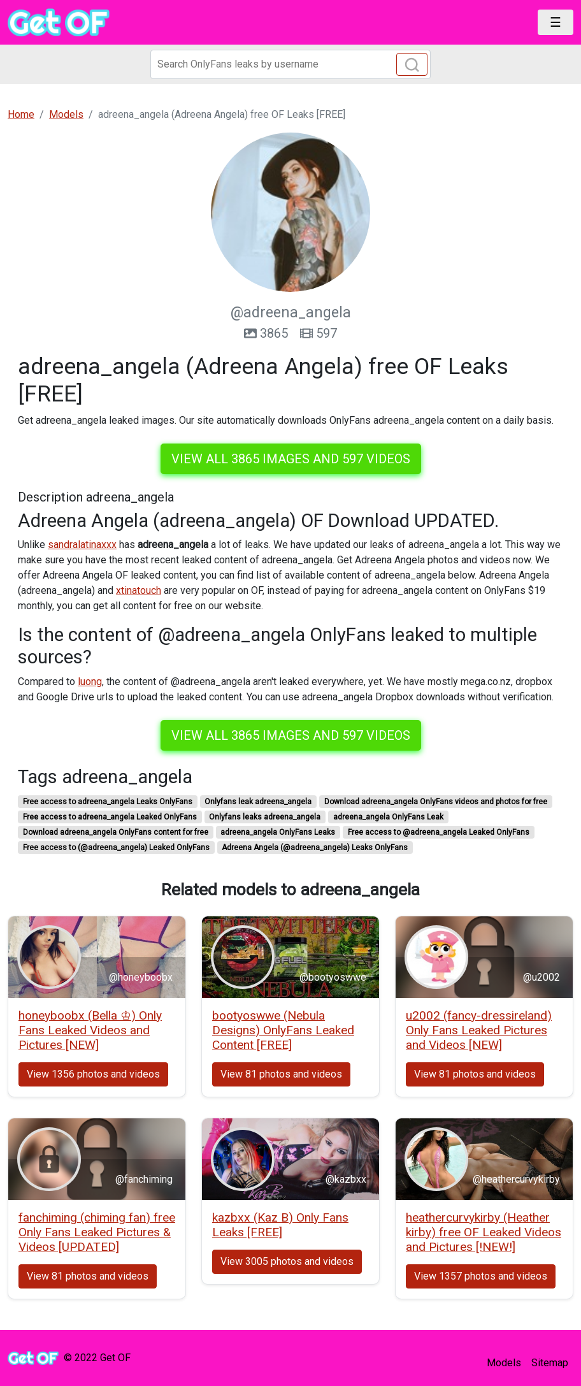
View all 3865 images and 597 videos (290, 458)
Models (504, 1363)
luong (90, 681)
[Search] (290, 64)
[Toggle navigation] (555, 22)
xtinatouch (138, 590)
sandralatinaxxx (82, 544)
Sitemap (549, 1363)
